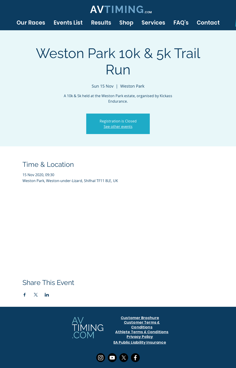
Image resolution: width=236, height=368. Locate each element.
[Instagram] (100, 357)
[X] (123, 357)
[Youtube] (112, 357)
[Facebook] (135, 357)
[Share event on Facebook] (24, 295)
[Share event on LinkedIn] (47, 295)
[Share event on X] (36, 295)
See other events (118, 126)
